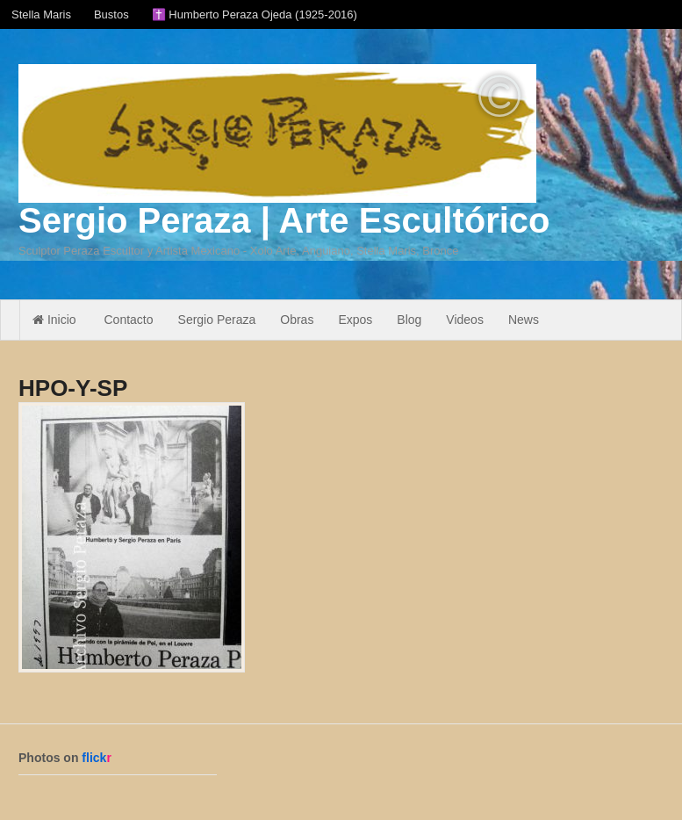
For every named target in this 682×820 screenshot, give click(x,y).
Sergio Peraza (217, 320)
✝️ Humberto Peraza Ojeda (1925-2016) (254, 14)
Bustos (111, 14)
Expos (355, 320)
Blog (409, 320)
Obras (296, 320)
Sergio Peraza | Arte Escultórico (283, 220)
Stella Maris (41, 14)
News (523, 320)
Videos (465, 320)
